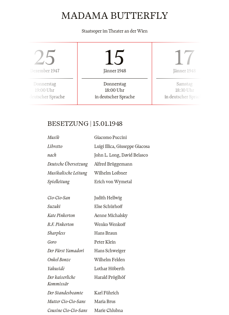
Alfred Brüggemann (113, 164)
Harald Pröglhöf (109, 277)
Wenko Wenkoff (110, 224)
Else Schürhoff (108, 206)
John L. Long (106, 155)
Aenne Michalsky (111, 215)
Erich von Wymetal (113, 181)
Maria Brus (104, 301)
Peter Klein (105, 242)
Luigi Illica (104, 146)
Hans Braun (105, 233)
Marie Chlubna (108, 310)
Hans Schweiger (110, 250)
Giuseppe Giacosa (133, 146)
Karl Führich (106, 292)
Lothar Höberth (109, 268)
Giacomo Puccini (110, 137)
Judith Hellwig (108, 197)
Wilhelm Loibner (110, 173)
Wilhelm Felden (109, 259)
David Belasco (134, 155)
